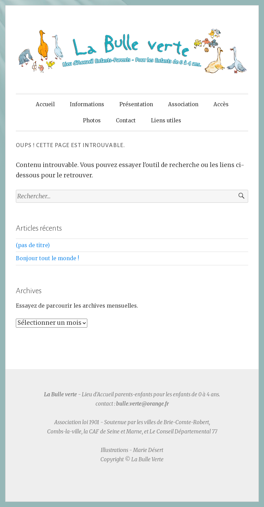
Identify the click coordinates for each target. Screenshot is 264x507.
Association (183, 104)
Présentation (136, 104)
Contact (126, 120)
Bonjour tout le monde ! (47, 258)
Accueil (45, 104)
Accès (221, 104)
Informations (87, 104)
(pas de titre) (33, 245)
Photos (92, 120)
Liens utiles (166, 120)
